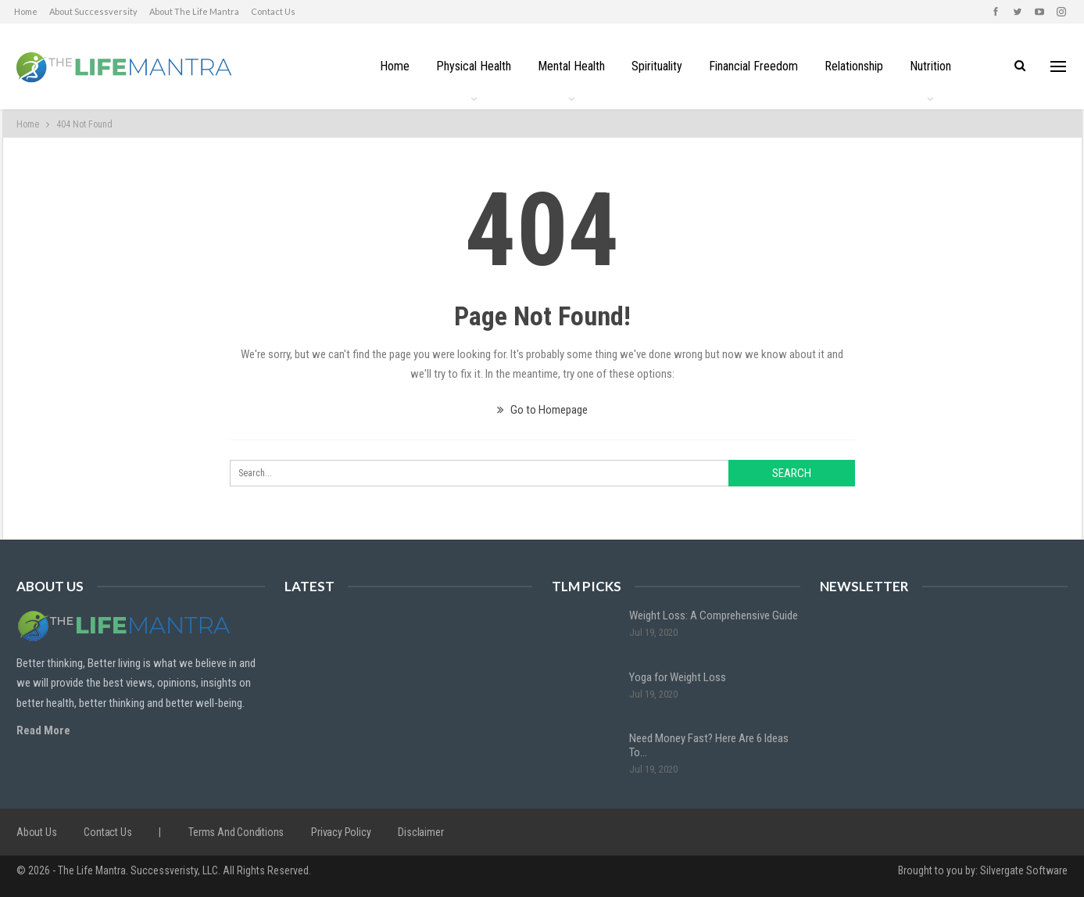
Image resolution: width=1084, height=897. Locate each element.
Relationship (858, 66)
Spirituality (656, 66)
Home (26, 11)
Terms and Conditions (236, 832)
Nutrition (937, 66)
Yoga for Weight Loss (677, 677)
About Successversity (93, 11)
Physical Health (468, 66)
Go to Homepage (542, 410)
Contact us (273, 11)
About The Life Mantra (194, 11)
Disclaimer (420, 832)
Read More (43, 730)
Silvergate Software (1024, 870)
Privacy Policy (340, 832)
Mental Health (569, 66)
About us (36, 832)
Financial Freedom (755, 66)
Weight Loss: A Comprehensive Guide (713, 615)
